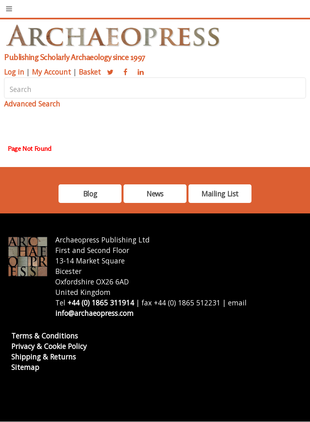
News (155, 193)
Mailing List (220, 193)
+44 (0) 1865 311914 (100, 302)
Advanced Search (32, 104)
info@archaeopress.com (94, 313)
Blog (90, 193)
